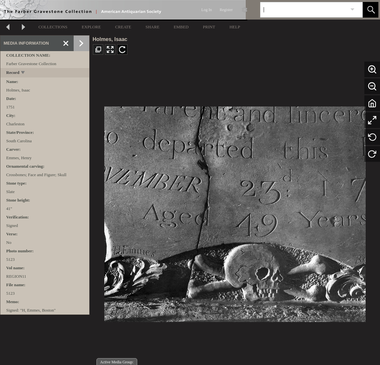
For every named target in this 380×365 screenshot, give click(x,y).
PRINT (209, 26)
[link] (352, 9)
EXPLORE (91, 26)
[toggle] (23, 73)
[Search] (304, 10)
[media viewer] (235, 212)
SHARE (152, 26)
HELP (234, 26)
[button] (370, 10)
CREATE (123, 26)
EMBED (181, 26)
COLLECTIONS (52, 26)
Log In (206, 9)
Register (226, 9)
